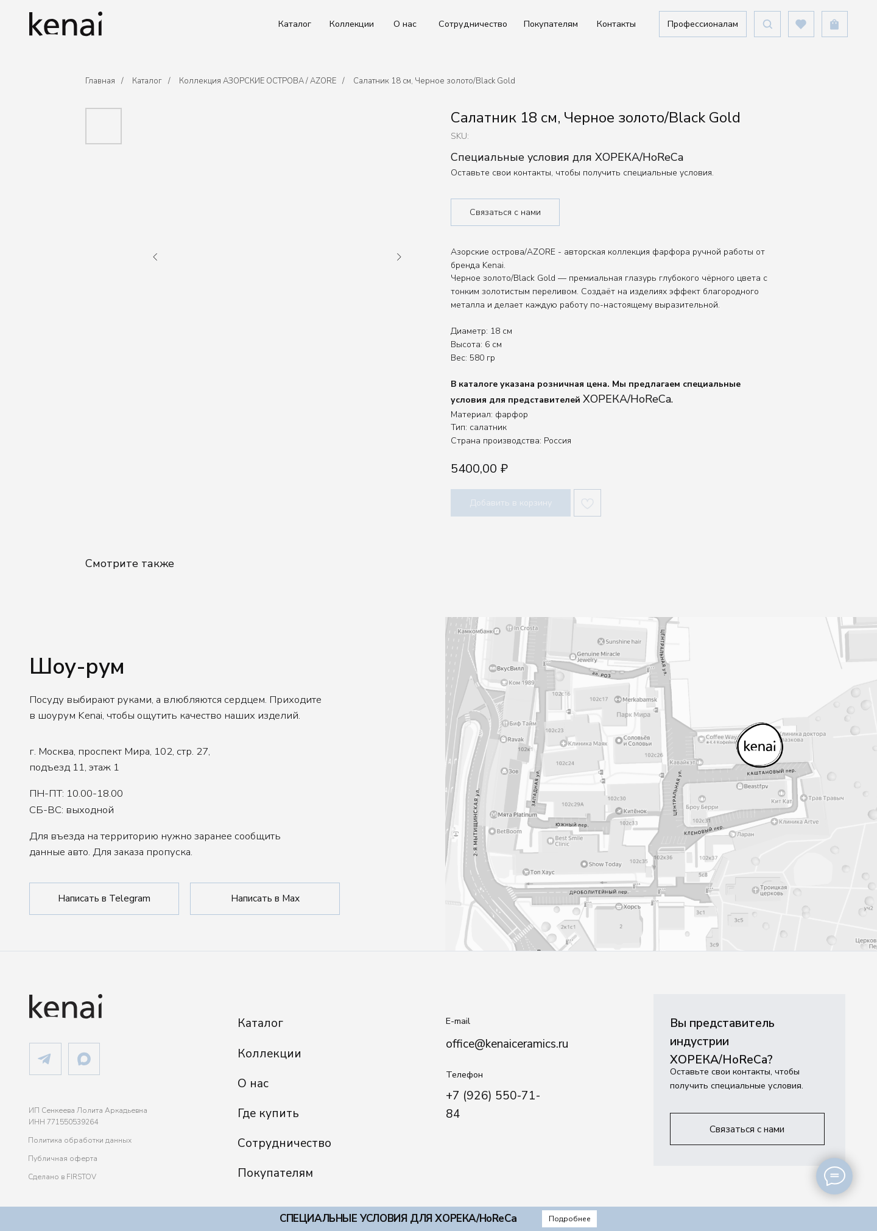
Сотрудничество (472, 24)
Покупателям (551, 24)
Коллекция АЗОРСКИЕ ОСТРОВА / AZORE (257, 81)
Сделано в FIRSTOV (62, 1177)
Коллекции (351, 24)
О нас (405, 24)
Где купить (268, 1113)
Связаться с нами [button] (505, 212)
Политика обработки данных (80, 1140)
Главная (100, 81)
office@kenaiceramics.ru (507, 1044)
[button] (703, 24)
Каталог (294, 24)
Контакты (616, 24)
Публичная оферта (62, 1158)
